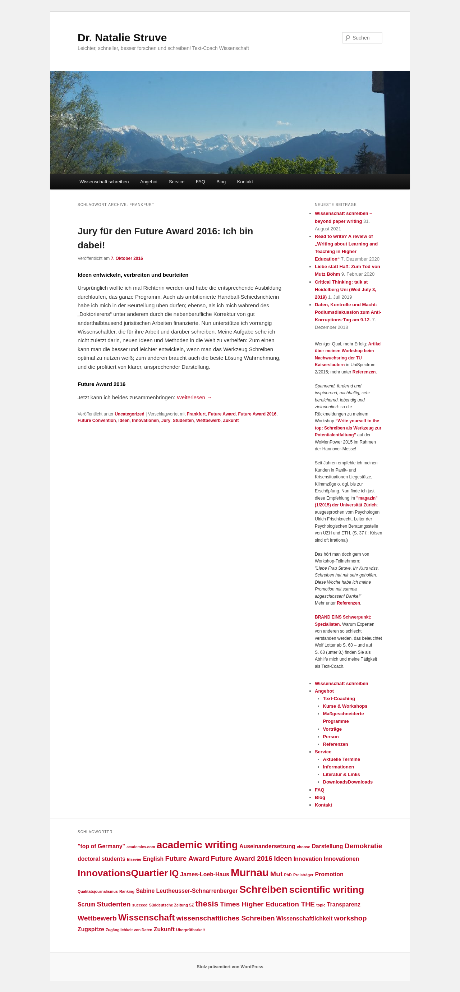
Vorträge (332, 729)
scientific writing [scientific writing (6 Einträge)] (326, 889)
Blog (221, 181)
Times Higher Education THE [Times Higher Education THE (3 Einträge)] (267, 904)
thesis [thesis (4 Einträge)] (207, 903)
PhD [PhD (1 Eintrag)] (288, 875)
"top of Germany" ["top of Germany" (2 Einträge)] (101, 846)
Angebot (148, 181)
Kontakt (245, 181)
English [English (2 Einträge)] (153, 859)
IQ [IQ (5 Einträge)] (174, 873)
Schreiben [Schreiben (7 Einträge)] (263, 889)
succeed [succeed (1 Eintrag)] (140, 905)
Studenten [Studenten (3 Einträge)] (113, 904)
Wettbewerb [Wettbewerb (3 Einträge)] (97, 918)
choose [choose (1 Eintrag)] (303, 847)
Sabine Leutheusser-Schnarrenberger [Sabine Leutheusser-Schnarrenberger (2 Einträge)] (187, 891)
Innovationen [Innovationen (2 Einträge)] (341, 859)
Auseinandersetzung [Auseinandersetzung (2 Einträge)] (267, 846)
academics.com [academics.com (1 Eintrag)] (140, 847)
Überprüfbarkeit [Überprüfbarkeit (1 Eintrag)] (190, 930)
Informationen (338, 767)
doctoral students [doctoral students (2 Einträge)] (101, 859)
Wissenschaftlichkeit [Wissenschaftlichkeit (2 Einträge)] (304, 918)
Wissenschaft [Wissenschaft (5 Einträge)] (146, 917)
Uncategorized (129, 414)
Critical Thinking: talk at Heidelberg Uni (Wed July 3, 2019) (345, 289)
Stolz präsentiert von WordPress (230, 966)
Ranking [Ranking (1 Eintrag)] (126, 891)
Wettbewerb (208, 420)
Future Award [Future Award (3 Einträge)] (187, 858)
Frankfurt (196, 414)
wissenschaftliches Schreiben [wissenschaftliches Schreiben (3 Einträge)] (225, 918)
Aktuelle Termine (341, 759)
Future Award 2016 (257, 414)
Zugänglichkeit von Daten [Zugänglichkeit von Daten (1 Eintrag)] (129, 930)
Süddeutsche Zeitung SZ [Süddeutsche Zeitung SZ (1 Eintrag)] (171, 905)
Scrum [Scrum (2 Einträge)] (86, 904)
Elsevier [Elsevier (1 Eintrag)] (134, 859)
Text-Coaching (339, 698)
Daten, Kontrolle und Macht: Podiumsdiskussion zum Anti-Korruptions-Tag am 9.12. (348, 312)
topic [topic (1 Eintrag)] (320, 905)
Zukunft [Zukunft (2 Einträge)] (164, 929)
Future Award (222, 414)
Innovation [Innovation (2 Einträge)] (308, 859)
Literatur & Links (341, 774)
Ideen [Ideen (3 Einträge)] (283, 858)
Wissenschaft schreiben (104, 181)
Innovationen (145, 420)
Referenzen (364, 372)
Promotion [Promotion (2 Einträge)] (329, 874)
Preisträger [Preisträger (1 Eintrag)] (303, 875)
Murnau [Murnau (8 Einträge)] (250, 872)
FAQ (200, 181)
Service (176, 181)
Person (331, 736)
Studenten (183, 420)
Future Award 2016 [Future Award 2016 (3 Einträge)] (241, 858)
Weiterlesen (194, 397)
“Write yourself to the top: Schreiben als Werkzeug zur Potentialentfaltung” (348, 427)
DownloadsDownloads (348, 782)
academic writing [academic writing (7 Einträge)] (197, 844)
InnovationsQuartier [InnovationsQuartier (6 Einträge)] (123, 873)
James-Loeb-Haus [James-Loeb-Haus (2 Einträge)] (204, 874)
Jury (165, 420)
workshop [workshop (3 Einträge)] (350, 918)
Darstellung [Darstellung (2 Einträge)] (327, 846)
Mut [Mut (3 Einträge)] (276, 874)
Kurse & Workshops (345, 706)
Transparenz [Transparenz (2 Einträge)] (343, 904)
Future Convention (97, 420)
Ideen (123, 420)
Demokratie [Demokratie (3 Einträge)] (363, 846)
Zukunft (231, 420)
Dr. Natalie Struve (122, 37)
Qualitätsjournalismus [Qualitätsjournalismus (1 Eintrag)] (98, 891)
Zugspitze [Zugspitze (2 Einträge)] (91, 929)
